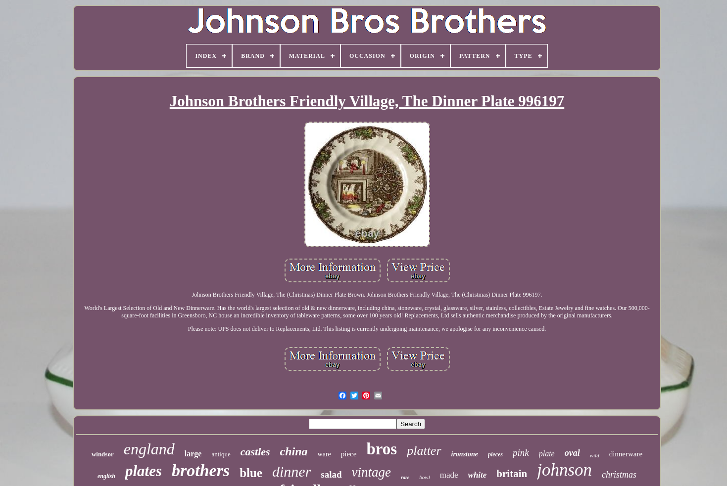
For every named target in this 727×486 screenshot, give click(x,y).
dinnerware (625, 454)
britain (511, 474)
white (477, 475)
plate (547, 453)
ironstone (464, 454)
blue (251, 473)
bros (381, 449)
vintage (371, 472)
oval (572, 453)
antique (220, 454)
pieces (495, 454)
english (106, 476)
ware (324, 454)
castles (255, 451)
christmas (619, 475)
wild (594, 455)
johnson (564, 470)
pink (521, 452)
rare (405, 477)
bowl (424, 477)
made (449, 475)
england (149, 449)
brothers (201, 470)
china (294, 451)
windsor (103, 454)
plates (143, 471)
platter (424, 450)
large (193, 453)
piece (349, 454)
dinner (291, 471)
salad (331, 474)
